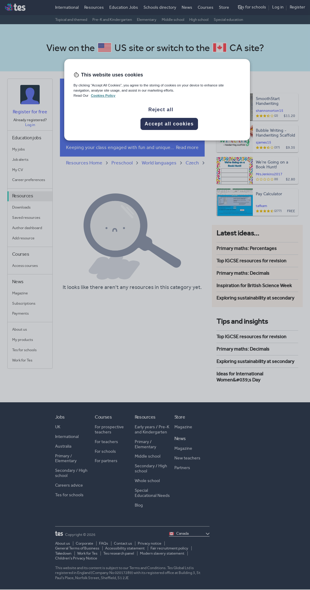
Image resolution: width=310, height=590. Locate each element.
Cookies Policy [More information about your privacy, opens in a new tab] (103, 95)
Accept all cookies (169, 123)
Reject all (160, 109)
